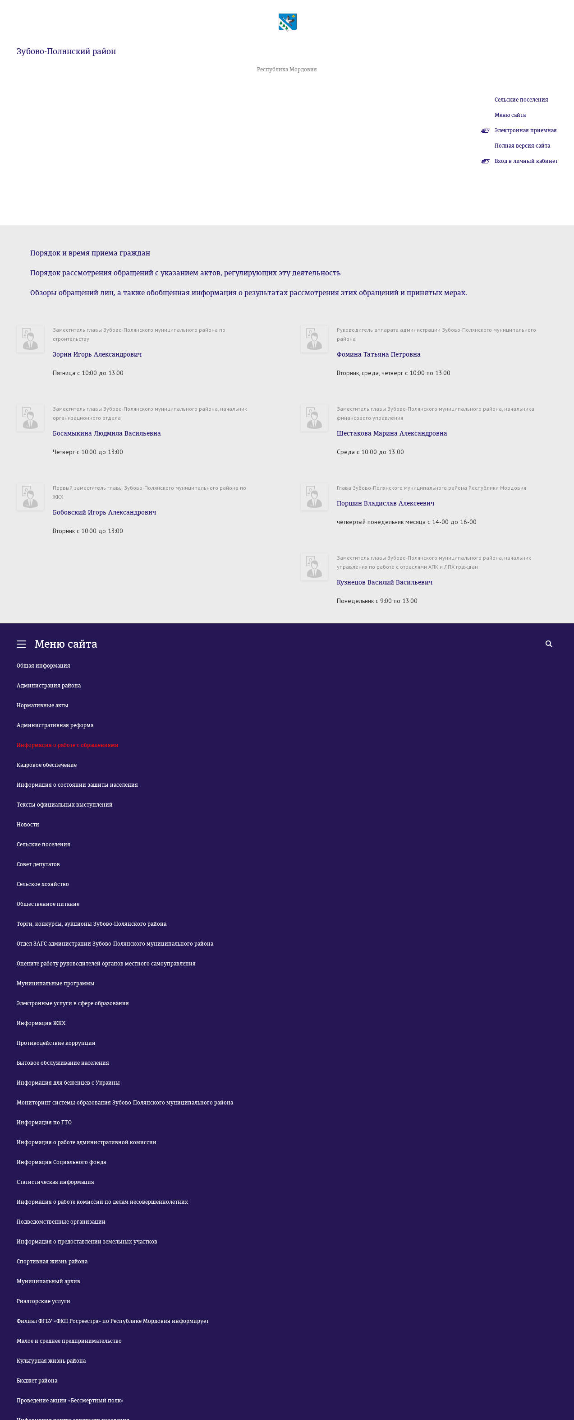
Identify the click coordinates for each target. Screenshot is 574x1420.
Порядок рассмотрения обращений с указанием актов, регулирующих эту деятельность (185, 273)
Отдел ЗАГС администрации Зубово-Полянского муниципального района (115, 944)
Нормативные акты (43, 705)
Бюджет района (37, 1381)
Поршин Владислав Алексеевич (385, 503)
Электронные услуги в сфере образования (73, 1003)
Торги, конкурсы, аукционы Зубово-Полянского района (91, 924)
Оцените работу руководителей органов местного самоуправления (106, 964)
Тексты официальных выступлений (65, 805)
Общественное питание (48, 904)
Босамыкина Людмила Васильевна (107, 433)
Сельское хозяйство (43, 884)
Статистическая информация (55, 1182)
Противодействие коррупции (56, 1043)
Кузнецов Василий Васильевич (384, 582)
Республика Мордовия (287, 69)
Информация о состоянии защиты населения (77, 785)
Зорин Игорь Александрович (97, 354)
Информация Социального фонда (61, 1162)
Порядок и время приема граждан (90, 253)
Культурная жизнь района (51, 1361)
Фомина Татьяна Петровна (379, 354)
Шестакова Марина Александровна (392, 433)
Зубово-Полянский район (66, 51)
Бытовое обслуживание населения (63, 1063)
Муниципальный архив (48, 1281)
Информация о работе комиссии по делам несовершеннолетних (102, 1202)
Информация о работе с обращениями (68, 745)
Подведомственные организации (61, 1222)
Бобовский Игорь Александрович (104, 512)
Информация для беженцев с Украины (68, 1083)
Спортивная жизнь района (52, 1261)
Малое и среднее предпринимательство (69, 1341)
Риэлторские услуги (43, 1301)
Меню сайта (510, 115)
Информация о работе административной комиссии (86, 1142)
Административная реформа (55, 725)
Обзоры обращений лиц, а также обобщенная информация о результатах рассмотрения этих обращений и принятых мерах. (248, 292)
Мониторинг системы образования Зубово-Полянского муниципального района (125, 1103)
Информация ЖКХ (41, 1023)
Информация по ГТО (44, 1122)
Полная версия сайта (522, 146)
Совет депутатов (38, 864)
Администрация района (49, 685)
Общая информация (43, 666)
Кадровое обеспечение (47, 765)
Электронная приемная (526, 130)
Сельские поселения (521, 100)
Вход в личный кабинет (526, 161)
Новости (28, 824)
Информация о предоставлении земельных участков (87, 1242)
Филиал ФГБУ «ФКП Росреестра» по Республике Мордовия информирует (113, 1321)
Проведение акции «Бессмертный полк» (70, 1400)
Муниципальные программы (56, 983)
